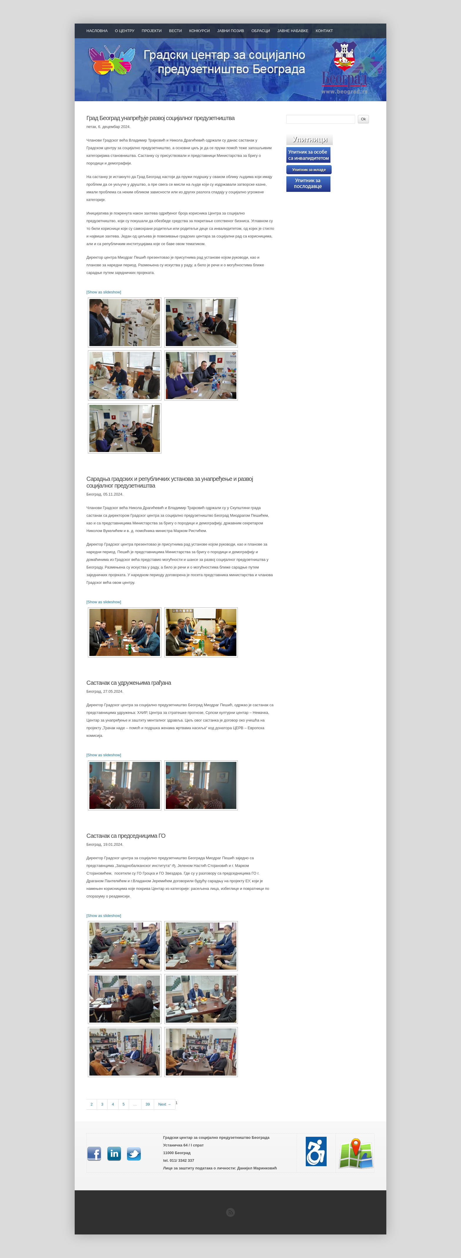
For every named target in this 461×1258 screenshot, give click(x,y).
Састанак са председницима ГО (125, 835)
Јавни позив (230, 31)
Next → (164, 1104)
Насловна (97, 31)
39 (148, 1104)
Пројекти (152, 31)
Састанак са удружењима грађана (128, 682)
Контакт (324, 31)
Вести (175, 31)
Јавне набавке (292, 31)
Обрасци (260, 31)
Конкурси (199, 31)
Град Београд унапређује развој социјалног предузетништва (160, 118)
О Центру (124, 31)
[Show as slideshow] (103, 292)
